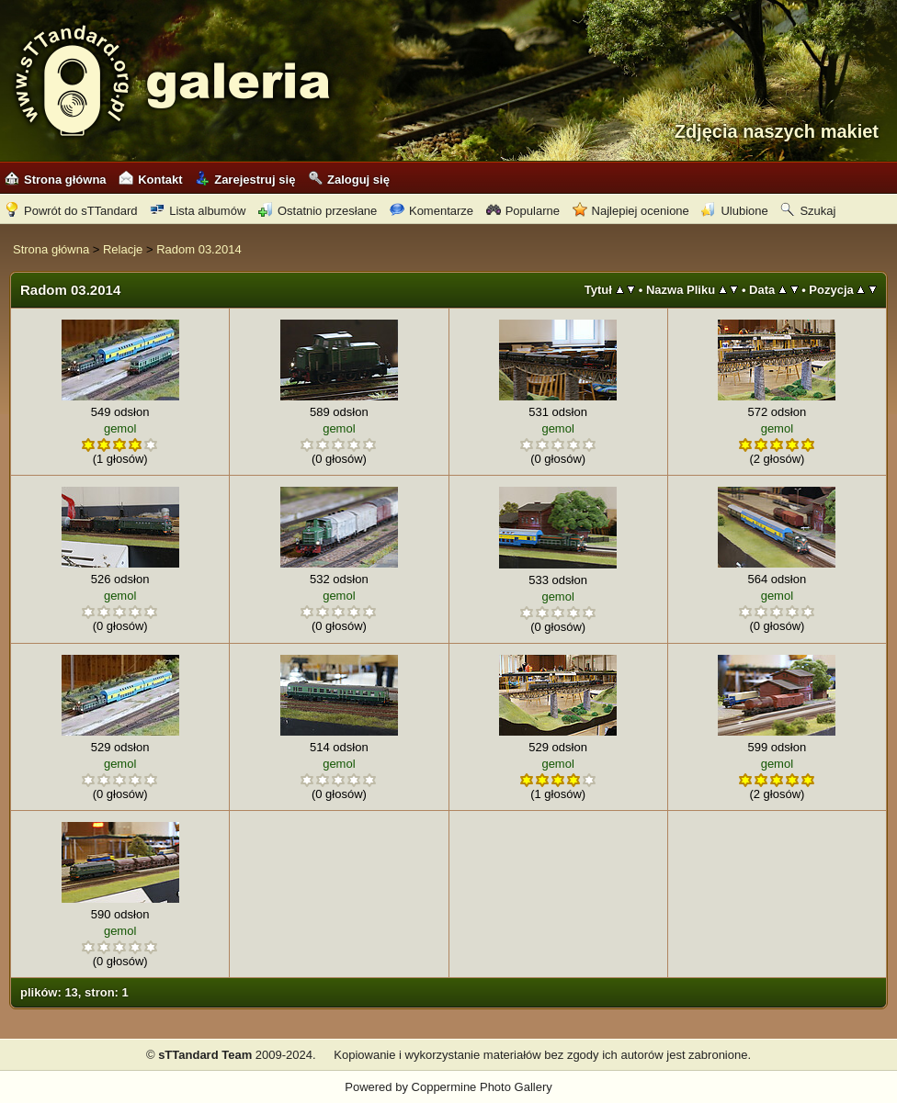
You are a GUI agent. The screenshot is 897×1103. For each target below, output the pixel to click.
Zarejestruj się (245, 179)
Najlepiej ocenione (631, 211)
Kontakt (150, 179)
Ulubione (734, 211)
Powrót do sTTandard (71, 211)
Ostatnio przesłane (317, 211)
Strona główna (56, 179)
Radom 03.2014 (199, 249)
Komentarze (431, 211)
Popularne (523, 211)
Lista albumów (197, 211)
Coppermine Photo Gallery (482, 1087)
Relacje (122, 249)
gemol (120, 428)
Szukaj (807, 211)
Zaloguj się (349, 179)
